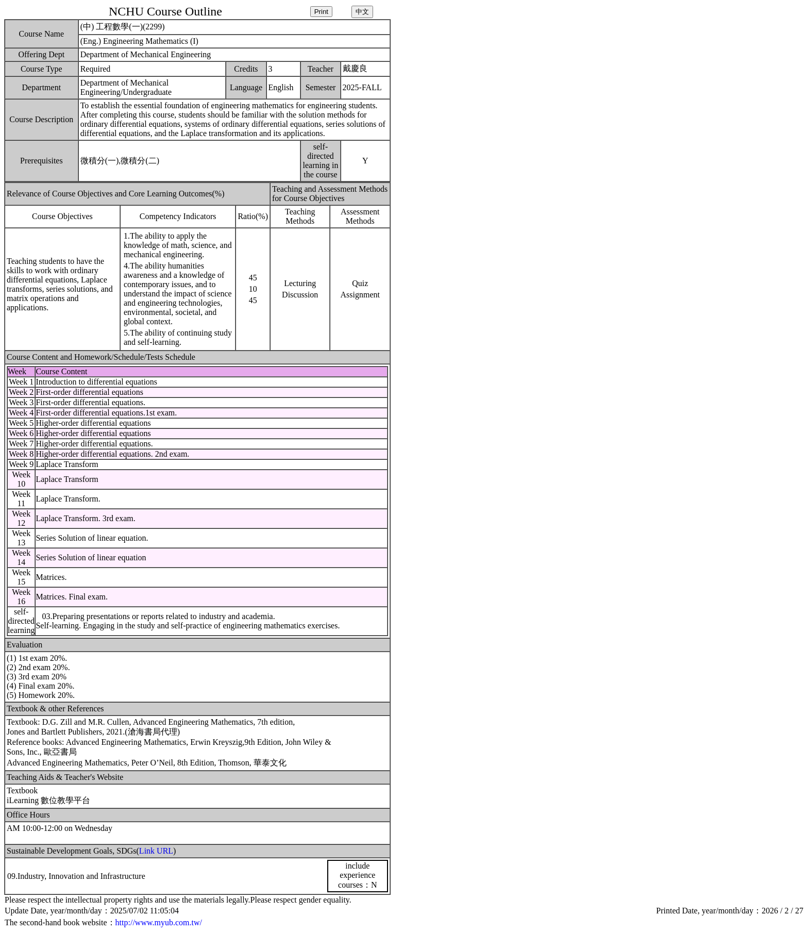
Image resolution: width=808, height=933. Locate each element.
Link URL (156, 850)
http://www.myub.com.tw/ (158, 922)
